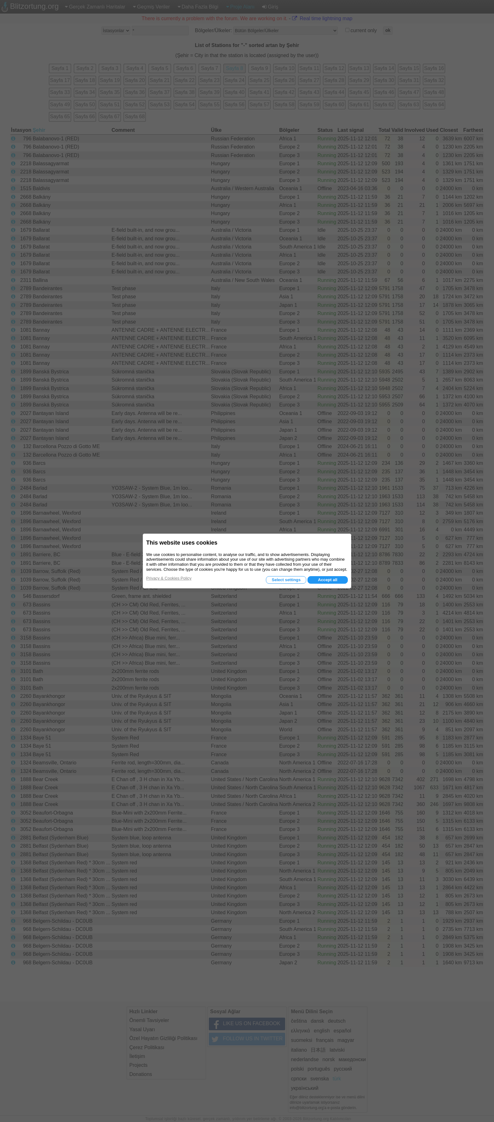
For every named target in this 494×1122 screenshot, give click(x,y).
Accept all (327, 579)
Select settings (286, 579)
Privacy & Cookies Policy (169, 578)
